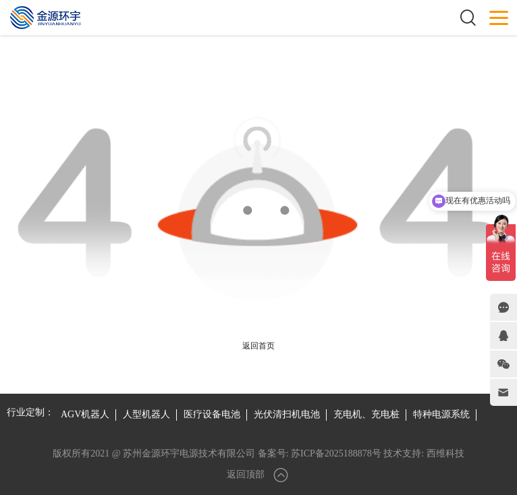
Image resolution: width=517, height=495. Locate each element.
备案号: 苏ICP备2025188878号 (319, 453)
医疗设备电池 (212, 414)
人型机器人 (146, 414)
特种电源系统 (441, 414)
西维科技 (445, 453)
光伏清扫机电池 (287, 414)
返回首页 (258, 345)
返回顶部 (258, 475)
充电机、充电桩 (366, 414)
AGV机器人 (85, 414)
